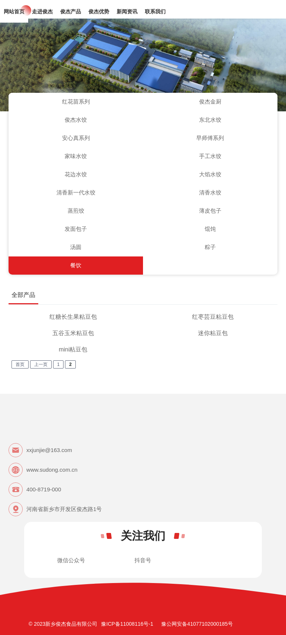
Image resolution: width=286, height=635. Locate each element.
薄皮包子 (210, 210)
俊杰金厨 (210, 101)
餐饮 (75, 265)
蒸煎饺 (76, 210)
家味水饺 (76, 156)
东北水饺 (210, 120)
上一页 (41, 364)
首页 (20, 364)
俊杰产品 (70, 11)
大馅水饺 (210, 174)
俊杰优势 (98, 11)
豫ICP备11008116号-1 (127, 624)
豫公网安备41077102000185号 (197, 624)
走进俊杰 (42, 11)
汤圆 (75, 247)
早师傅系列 (210, 138)
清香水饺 (210, 192)
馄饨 (210, 229)
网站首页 (14, 11)
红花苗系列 (76, 101)
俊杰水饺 (76, 120)
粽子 (210, 247)
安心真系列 (76, 138)
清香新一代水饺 (75, 192)
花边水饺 (76, 174)
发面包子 (76, 229)
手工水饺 (210, 156)
